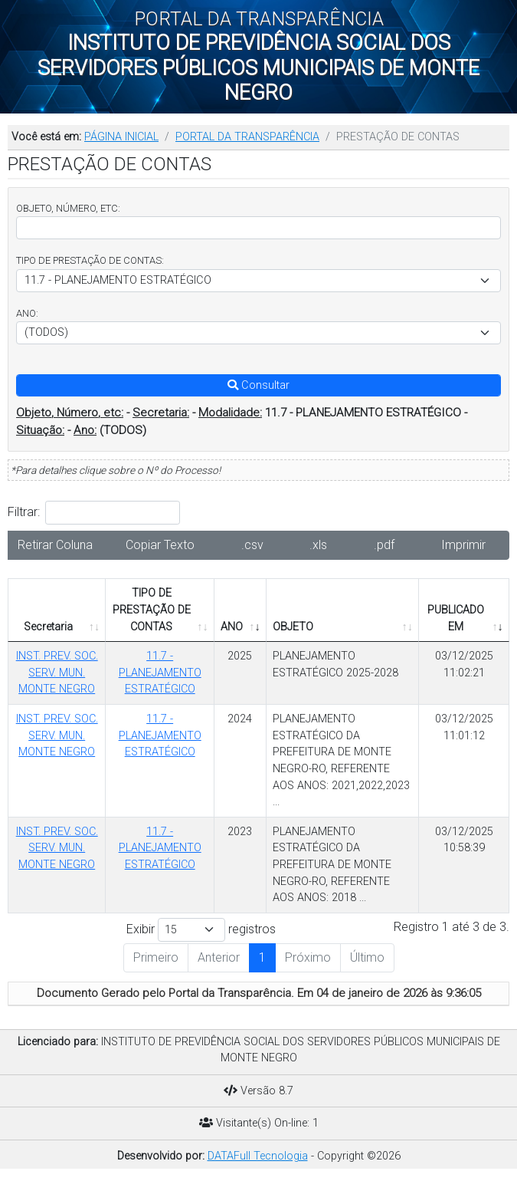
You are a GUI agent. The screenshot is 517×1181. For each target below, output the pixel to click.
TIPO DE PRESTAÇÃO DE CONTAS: (90, 260)
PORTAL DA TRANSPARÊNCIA (247, 136)
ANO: (27, 313)
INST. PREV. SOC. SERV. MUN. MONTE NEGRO (57, 673)
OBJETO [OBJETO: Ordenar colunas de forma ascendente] (293, 626)
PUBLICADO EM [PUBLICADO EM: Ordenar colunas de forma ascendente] (455, 618)
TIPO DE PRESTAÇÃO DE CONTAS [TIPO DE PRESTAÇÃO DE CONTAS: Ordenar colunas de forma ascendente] (152, 610)
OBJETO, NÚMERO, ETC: (68, 208)
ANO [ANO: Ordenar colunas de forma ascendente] (232, 626)
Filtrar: (94, 513)
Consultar (258, 385)
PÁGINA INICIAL (121, 136)
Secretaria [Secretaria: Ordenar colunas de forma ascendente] (48, 626)
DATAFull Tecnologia (258, 1156)
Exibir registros (201, 930)
